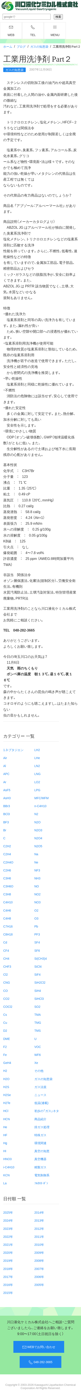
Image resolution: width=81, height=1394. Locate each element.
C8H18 (8, 934)
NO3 (37, 902)
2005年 (39, 1284)
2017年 (8, 1276)
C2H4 (7, 854)
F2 (5, 1046)
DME (6, 1038)
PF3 (37, 934)
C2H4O (8, 862)
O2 (36, 910)
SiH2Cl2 (39, 982)
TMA (37, 1014)
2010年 (39, 1244)
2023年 (8, 1228)
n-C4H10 (40, 806)
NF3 (37, 870)
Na (36, 854)
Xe (36, 1062)
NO (36, 886)
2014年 (39, 1212)
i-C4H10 (8, 1167)
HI (4, 1151)
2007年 (39, 1268)
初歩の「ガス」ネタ (46, 1111)
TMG (37, 1022)
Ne (36, 862)
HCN (6, 1119)
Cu (5, 1022)
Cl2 (5, 974)
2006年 (39, 1276)
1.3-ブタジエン (13, 750)
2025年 (8, 1212)
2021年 (8, 1244)
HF (5, 1135)
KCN (6, 1175)
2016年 (8, 1284)
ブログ (21, 46)
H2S (6, 1087)
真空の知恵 (41, 1151)
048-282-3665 (40, 1362)
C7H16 (8, 926)
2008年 (39, 1260)
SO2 (37, 1006)
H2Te (6, 1103)
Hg (5, 1143)
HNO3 (7, 1159)
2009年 (39, 1252)
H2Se (7, 1095)
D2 (5, 1030)
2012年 (39, 1228)
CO (5, 990)
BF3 (6, 822)
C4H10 (8, 902)
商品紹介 (40, 1119)
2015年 (8, 1292)
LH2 (37, 750)
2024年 (8, 1220)
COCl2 (7, 1006)
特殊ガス (40, 1135)
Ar (4, 782)
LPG (37, 790)
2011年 (39, 1236)
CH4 (6, 958)
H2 (5, 1070)
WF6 (37, 1054)
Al (4, 766)
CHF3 (7, 966)
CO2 (6, 998)
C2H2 (7, 846)
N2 (36, 814)
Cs (5, 1014)
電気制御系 (41, 1175)
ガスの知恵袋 (39, 46)
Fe (5, 1054)
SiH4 (37, 990)
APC (6, 774)
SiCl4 (37, 966)
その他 (38, 1070)
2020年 (8, 1252)
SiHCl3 (39, 998)
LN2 (37, 766)
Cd (5, 942)
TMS (37, 1030)
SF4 (37, 942)
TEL (33, 31)
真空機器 (40, 1159)
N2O (37, 822)
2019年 (8, 1260)
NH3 (37, 878)
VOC (37, 1046)
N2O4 (38, 838)
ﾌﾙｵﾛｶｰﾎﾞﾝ (41, 1183)
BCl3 (6, 814)
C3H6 (7, 878)
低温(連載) (41, 1103)
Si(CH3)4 (40, 958)
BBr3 (6, 806)
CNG (6, 982)
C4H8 (7, 918)
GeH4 (7, 1062)
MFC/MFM (41, 798)
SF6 (37, 950)
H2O (6, 1079)
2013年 (39, 1220)
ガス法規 (40, 1087)
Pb (36, 926)
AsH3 (7, 798)
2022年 (8, 1236)
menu (55, 31)
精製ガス (40, 1167)
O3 (36, 918)
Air (5, 758)
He (5, 1127)
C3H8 (7, 894)
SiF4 (37, 974)
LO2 (37, 782)
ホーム (7, 46)
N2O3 (38, 830)
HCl (5, 1111)
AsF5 (6, 790)
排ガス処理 (41, 1127)
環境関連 (40, 1143)
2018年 (8, 1268)
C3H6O (8, 886)
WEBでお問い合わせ (38, 1347)
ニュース (40, 1095)
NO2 (37, 894)
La (5, 1183)
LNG (37, 774)
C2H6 (7, 870)
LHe (37, 758)
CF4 (6, 950)
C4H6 (7, 910)
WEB (11, 31)
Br (4, 830)
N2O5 (38, 846)
